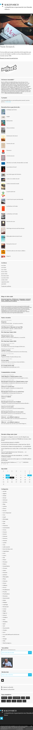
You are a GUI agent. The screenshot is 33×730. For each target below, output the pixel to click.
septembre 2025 (5, 282)
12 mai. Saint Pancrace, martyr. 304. (9, 448)
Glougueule (22, 299)
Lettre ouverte (6, 547)
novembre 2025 (5, 277)
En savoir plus (20, 728)
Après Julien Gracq (14, 300)
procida (3, 701)
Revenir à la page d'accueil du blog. (9, 58)
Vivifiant (3, 355)
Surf (4, 626)
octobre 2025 (4, 279)
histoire (5, 534)
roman (4, 609)
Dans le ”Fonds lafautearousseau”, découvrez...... (13, 452)
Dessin (4, 510)
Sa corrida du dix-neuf (7, 365)
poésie (27, 697)
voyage (8, 701)
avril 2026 (3, 267)
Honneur (5, 536)
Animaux (5, 500)
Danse (4, 508)
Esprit (4, 517)
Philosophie (6, 576)
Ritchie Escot (15, 299)
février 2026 (4, 271)
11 (7, 477)
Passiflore (7, 300)
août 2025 (3, 284)
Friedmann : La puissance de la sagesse (10, 458)
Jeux (4, 544)
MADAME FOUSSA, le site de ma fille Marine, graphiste (15, 300)
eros (4, 514)
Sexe (4, 619)
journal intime (16, 697)
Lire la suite (8, 101)
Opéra (4, 570)
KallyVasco (12, 4)
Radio (4, 600)
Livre (4, 553)
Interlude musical (5, 439)
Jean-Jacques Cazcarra (7, 381)
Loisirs (4, 555)
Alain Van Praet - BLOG (24, 444)
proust (23, 697)
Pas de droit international (7, 442)
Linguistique (6, 551)
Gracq (4, 529)
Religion (5, 602)
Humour (5, 540)
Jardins (5, 542)
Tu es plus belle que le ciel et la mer (11, 634)
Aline (2, 422)
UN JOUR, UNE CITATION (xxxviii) (9, 444)
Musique (5, 562)
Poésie (4, 583)
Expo (4, 521)
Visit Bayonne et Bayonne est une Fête (12, 327)
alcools (4, 491)
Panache (5, 572)
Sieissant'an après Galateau (8, 462)
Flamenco (5, 525)
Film (4, 523)
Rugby (4, 611)
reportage (5, 604)
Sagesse (5, 613)
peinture (5, 574)
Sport (4, 623)
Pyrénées (5, 596)
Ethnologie (5, 519)
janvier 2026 (4, 273)
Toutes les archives (6, 286)
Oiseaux (5, 568)
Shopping (5, 621)
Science (5, 615)
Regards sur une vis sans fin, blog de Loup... (19, 437)
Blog (4, 504)
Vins (4, 636)
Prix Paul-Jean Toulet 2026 (8, 332)
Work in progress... (7, 643)
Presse (4, 587)
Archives (5, 502)
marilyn (14, 701)
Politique (5, 585)
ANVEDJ (17, 442)
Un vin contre (5, 360)
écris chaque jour (7, 512)
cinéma (5, 506)
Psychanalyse (6, 593)
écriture (19, 701)
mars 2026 (3, 269)
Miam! (4, 559)
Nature (4, 564)
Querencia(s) (6, 598)
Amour (4, 497)
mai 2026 (3, 265)
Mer (4, 557)
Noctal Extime (6, 566)
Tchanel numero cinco (7, 336)
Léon (2, 386)
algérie (4, 493)
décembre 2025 (5, 275)
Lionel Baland (27, 446)
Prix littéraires (6, 589)
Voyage (5, 638)
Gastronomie (6, 527)
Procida (5, 591)
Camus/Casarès (5, 350)
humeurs (5, 538)
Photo (4, 579)
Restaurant (5, 606)
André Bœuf (4, 376)
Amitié (4, 495)
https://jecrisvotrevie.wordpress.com (13, 92)
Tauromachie (6, 628)
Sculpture (5, 617)
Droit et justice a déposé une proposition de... (11, 446)
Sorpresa (3, 322)
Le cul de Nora (5, 345)
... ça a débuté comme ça (12, 417)
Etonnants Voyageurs (6, 299)
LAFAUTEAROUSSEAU (6, 453)
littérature (4, 697)
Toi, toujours (4, 437)
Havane (5, 532)
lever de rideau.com (8, 549)
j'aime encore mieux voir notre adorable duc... (12, 455)
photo (24, 701)
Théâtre (5, 630)
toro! (4, 632)
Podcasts (5, 581)
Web (4, 640)
